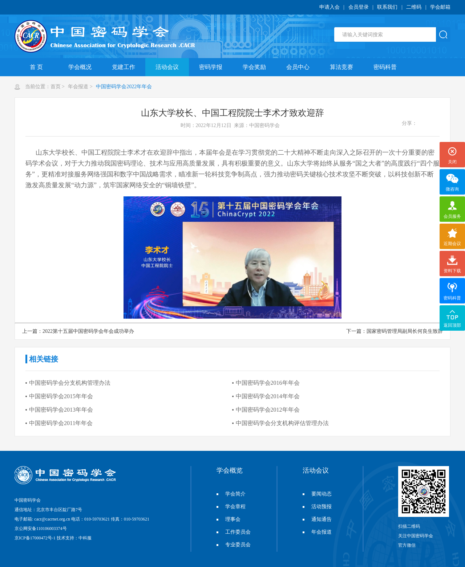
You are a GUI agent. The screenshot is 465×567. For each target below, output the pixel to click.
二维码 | (418, 7)
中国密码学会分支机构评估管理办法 (282, 423)
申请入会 (329, 7)
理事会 (228, 519)
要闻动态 (317, 494)
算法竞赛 (341, 67)
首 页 (36, 67)
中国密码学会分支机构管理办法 (69, 383)
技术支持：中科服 (74, 538)
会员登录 (358, 7)
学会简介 (231, 494)
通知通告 (317, 519)
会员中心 (298, 67)
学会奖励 (254, 67)
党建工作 (123, 67)
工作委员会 (234, 532)
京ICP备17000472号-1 (35, 538)
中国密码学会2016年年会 (268, 383)
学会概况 (80, 67)
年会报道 (78, 86)
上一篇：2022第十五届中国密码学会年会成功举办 (78, 331)
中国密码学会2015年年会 (61, 396)
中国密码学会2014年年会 (268, 396)
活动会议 (167, 67)
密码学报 (210, 67)
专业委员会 (234, 544)
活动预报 (317, 506)
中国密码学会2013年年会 (61, 410)
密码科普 (385, 67)
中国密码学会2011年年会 (61, 423)
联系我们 (387, 7)
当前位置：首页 (43, 86)
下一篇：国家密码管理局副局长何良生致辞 (394, 331)
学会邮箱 (440, 7)
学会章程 (231, 506)
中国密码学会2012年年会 (268, 410)
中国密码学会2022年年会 (123, 86)
